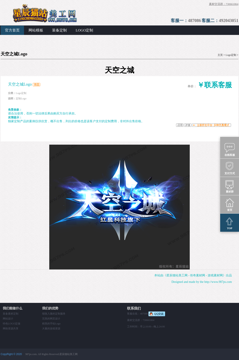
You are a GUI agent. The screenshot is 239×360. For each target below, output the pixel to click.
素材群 (230, 186)
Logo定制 (231, 54)
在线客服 (230, 150)
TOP (230, 223)
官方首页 (12, 30)
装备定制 (59, 30)
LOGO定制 (84, 30)
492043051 (228, 20)
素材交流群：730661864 (224, 4)
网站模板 (36, 30)
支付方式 (230, 168)
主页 (220, 54)
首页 (230, 204)
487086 (194, 20)
